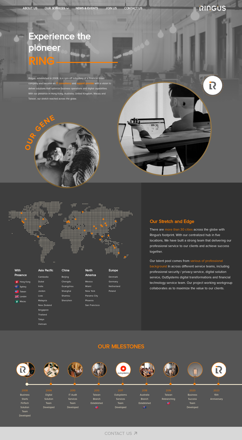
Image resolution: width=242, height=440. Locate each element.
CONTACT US (133, 8)
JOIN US (111, 8)
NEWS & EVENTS (87, 8)
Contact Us (121, 433)
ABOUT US (30, 8)
